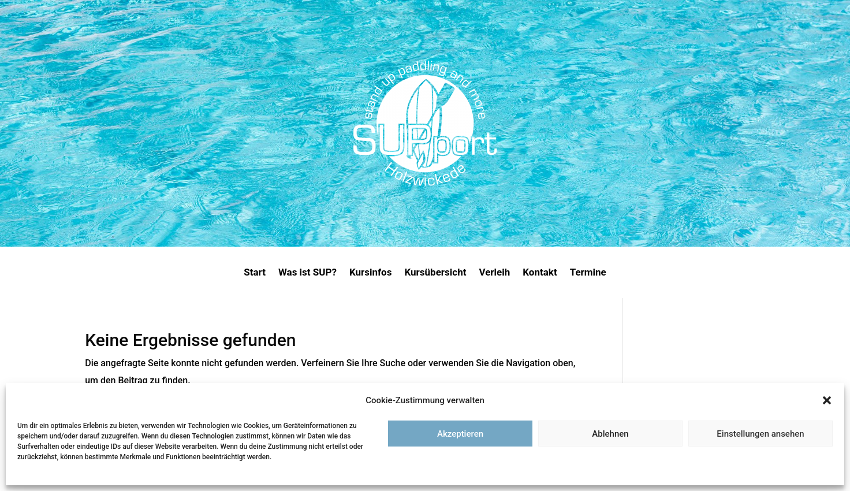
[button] (827, 400)
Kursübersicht (435, 273)
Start (255, 273)
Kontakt (540, 273)
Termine (588, 273)
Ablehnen (610, 434)
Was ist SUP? (307, 273)
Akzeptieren (460, 434)
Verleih (494, 273)
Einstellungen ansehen (760, 434)
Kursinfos (370, 273)
